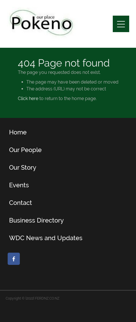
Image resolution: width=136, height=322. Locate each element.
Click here (28, 98)
